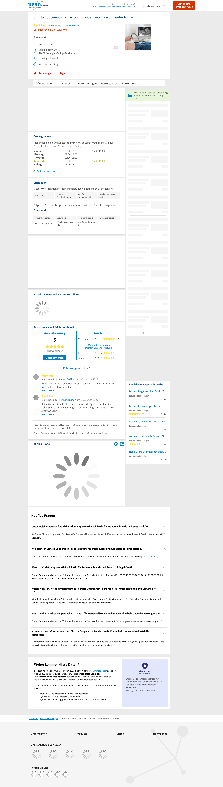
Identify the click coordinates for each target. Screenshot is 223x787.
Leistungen (65, 83)
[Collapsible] (164, 526)
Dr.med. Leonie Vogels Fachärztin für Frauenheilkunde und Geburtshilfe (148, 406)
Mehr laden (148, 333)
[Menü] (170, 5)
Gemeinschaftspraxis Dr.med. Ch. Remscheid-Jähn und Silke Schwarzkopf (148, 436)
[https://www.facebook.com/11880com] (34, 774)
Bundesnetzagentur (97, 670)
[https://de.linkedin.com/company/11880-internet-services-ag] (57, 774)
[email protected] (149, 556)
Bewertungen (109, 83)
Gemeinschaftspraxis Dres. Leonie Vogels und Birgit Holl (148, 421)
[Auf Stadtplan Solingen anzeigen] (122, 443)
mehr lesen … (49, 390)
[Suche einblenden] (144, 5)
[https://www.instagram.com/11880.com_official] (42, 774)
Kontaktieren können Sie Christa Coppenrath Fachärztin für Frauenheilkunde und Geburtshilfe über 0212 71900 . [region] (95, 556)
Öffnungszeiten (45, 83)
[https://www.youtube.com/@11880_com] (65, 774)
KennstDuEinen (67, 379)
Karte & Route (130, 83)
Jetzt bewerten (55, 357)
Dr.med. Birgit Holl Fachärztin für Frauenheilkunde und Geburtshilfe (148, 391)
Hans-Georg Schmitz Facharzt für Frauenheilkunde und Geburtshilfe (148, 451)
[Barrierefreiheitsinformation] (165, 5)
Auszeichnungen (87, 83)
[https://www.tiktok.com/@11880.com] (50, 774)
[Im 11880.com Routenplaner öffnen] (116, 443)
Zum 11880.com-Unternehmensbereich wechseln (113, 6)
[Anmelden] (155, 5)
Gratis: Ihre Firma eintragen (184, 5)
